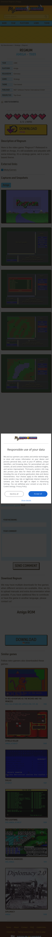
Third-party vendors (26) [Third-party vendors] (34, 469)
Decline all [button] (14, 494)
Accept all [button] (38, 493)
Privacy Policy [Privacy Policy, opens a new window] (21, 486)
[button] (26, 500)
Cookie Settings (10, 486)
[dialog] (26, 469)
